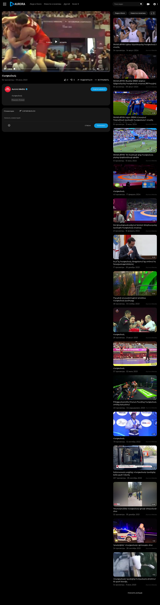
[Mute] (98, 69)
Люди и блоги (36, 3)
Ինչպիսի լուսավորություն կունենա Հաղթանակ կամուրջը (129, 299)
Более (75, 3)
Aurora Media (20, 89)
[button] (155, 4)
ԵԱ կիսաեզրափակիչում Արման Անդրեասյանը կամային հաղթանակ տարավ (135, 226)
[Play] (5, 69)
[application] (56, 41)
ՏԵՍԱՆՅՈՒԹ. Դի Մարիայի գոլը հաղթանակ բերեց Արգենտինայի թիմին (133, 156)
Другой (67, 3)
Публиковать (101, 126)
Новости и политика (52, 3)
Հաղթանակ (118, 191)
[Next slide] (154, 13)
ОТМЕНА (88, 126)
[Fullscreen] (106, 69)
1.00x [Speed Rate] (90, 69)
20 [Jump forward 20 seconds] (93, 69)
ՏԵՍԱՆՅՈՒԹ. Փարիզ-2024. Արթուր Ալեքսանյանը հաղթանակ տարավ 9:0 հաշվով (134, 82)
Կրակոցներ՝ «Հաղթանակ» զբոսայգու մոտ (133, 545)
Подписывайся (99, 89)
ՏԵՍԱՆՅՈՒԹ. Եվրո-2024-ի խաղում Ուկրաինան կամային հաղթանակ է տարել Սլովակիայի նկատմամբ (133, 120)
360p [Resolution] (102, 69)
